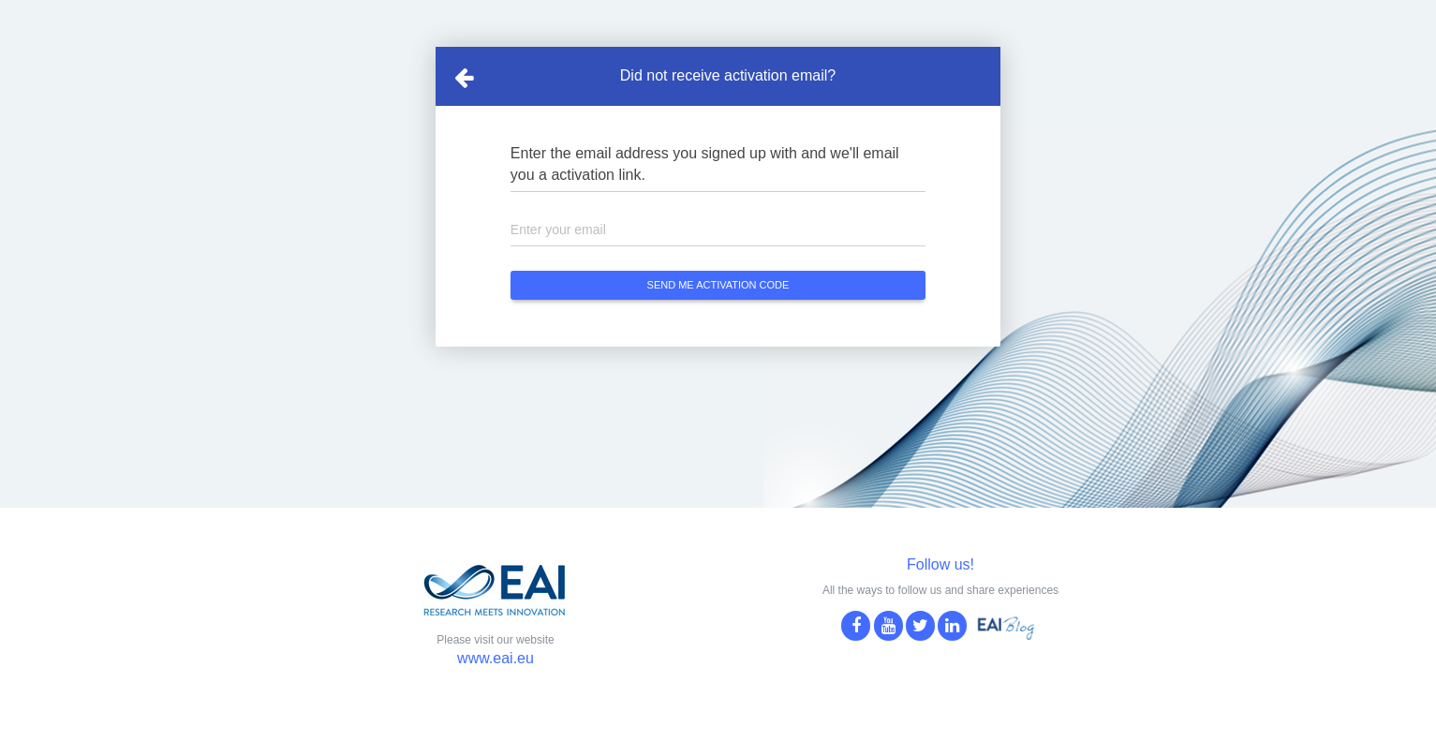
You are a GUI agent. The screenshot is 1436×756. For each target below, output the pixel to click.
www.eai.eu (495, 658)
